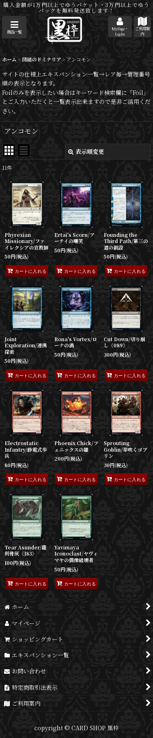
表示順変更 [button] (86, 151)
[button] (14, 27)
